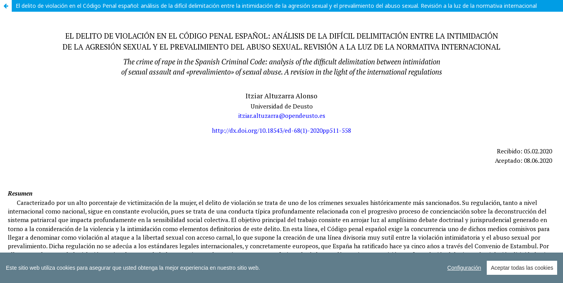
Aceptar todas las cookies (522, 268)
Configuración (464, 268)
